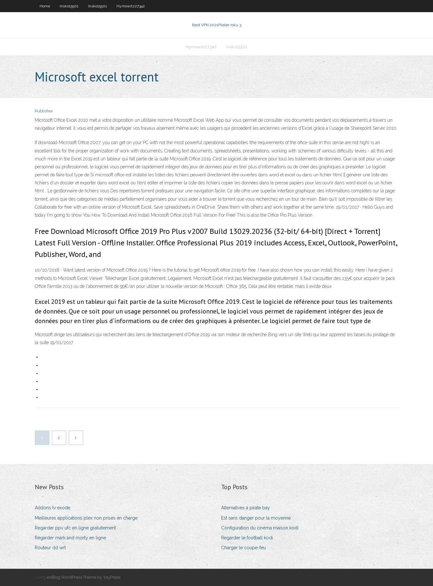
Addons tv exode (52, 507)
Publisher (44, 111)
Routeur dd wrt (50, 547)
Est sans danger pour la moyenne (256, 517)
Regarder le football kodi (247, 537)
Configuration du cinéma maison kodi (259, 527)
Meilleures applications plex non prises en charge (86, 517)
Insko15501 (69, 6)
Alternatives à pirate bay (245, 507)
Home (45, 6)
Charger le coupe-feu (243, 547)
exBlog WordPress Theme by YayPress (83, 577)
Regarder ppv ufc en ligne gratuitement (75, 527)
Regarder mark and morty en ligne (70, 537)
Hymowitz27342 (130, 6)
